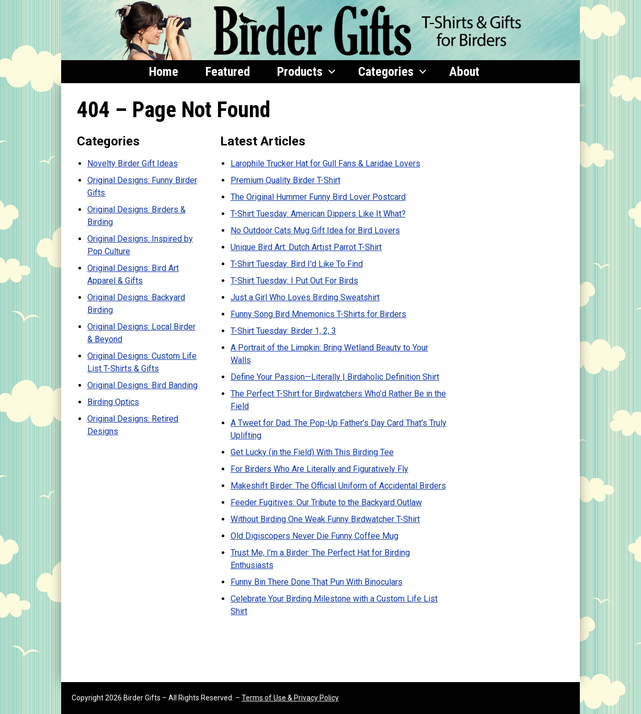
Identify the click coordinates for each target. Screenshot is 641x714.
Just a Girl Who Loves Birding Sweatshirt (305, 297)
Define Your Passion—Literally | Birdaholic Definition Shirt (335, 377)
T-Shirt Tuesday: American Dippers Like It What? (318, 214)
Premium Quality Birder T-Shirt (285, 180)
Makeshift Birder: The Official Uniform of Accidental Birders (338, 486)
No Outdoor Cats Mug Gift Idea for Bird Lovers (315, 230)
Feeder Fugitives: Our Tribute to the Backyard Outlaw (326, 502)
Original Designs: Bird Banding (142, 385)
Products (306, 71)
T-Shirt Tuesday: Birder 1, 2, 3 (283, 331)
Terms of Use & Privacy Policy (290, 698)
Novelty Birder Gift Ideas (132, 163)
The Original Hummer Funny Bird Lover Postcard (318, 197)
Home (163, 71)
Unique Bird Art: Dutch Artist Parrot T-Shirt (306, 247)
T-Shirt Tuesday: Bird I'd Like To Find (297, 264)
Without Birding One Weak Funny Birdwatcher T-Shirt (325, 519)
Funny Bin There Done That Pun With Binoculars (317, 582)
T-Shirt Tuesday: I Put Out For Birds (294, 281)
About (464, 71)
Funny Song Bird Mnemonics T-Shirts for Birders (318, 314)
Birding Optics (113, 402)
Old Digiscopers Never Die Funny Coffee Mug (314, 536)
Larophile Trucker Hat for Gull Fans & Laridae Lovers (325, 163)
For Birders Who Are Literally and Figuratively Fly (319, 469)
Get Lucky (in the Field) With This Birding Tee (312, 452)
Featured (227, 71)
